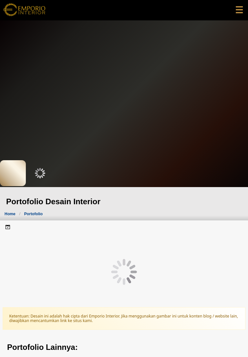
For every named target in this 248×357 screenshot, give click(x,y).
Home (10, 214)
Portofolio (33, 214)
